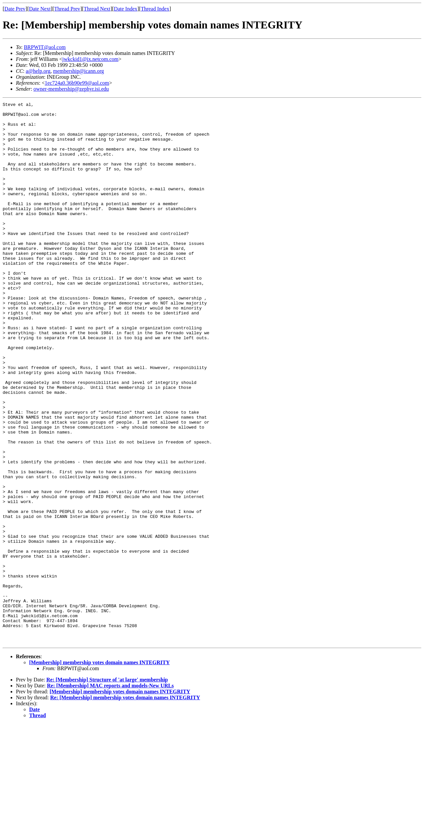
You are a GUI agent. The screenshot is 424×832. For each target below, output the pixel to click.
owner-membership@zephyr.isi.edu (71, 89)
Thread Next (97, 9)
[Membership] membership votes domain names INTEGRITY (99, 770)
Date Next (40, 9)
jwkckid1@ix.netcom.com (90, 59)
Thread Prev (67, 9)
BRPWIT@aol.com (45, 47)
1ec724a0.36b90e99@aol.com (77, 83)
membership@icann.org (78, 71)
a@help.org (38, 71)
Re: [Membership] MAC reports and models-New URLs (110, 794)
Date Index (125, 9)
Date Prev (15, 9)
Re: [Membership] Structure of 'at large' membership (107, 788)
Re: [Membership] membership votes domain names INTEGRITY (125, 806)
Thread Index (155, 9)
